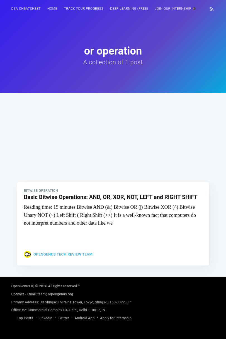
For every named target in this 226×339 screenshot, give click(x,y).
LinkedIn (45, 318)
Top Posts (25, 318)
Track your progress (84, 9)
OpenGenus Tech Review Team (63, 254)
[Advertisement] (113, 132)
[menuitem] (26, 8)
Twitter (63, 318)
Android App (84, 318)
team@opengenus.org (55, 294)
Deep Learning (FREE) (129, 9)
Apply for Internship (116, 318)
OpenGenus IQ (23, 286)
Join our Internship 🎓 (176, 9)
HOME (52, 9)
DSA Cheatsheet (26, 9)
